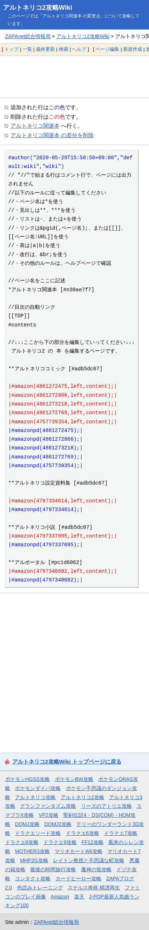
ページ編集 (107, 49)
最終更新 (45, 49)
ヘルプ (79, 49)
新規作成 (132, 49)
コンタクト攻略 (33, 878)
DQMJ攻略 (27, 824)
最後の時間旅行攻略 (53, 869)
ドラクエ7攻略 (120, 833)
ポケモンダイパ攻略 (38, 788)
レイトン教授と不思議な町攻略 (88, 860)
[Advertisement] (74, 76)
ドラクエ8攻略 (22, 842)
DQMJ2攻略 (58, 824)
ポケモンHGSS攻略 (27, 779)
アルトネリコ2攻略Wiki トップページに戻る (66, 761)
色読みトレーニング (40, 887)
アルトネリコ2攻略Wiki (37, 7)
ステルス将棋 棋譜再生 (94, 887)
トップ (11, 49)
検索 (63, 49)
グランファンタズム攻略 (48, 806)
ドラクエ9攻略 (60, 842)
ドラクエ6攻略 (82, 833)
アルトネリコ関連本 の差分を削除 (52, 135)
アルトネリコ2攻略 (82, 797)
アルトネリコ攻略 (35, 797)
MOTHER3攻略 (32, 851)
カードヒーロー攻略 (78, 878)
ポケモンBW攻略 (74, 779)
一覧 (27, 49)
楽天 (79, 897)
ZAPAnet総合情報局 (28, 36)
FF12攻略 (92, 842)
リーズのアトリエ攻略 (106, 806)
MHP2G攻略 (34, 860)
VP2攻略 (49, 815)
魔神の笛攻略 (96, 869)
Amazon (60, 897)
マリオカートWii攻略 (78, 851)
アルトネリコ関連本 (35, 126)
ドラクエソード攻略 (38, 833)
